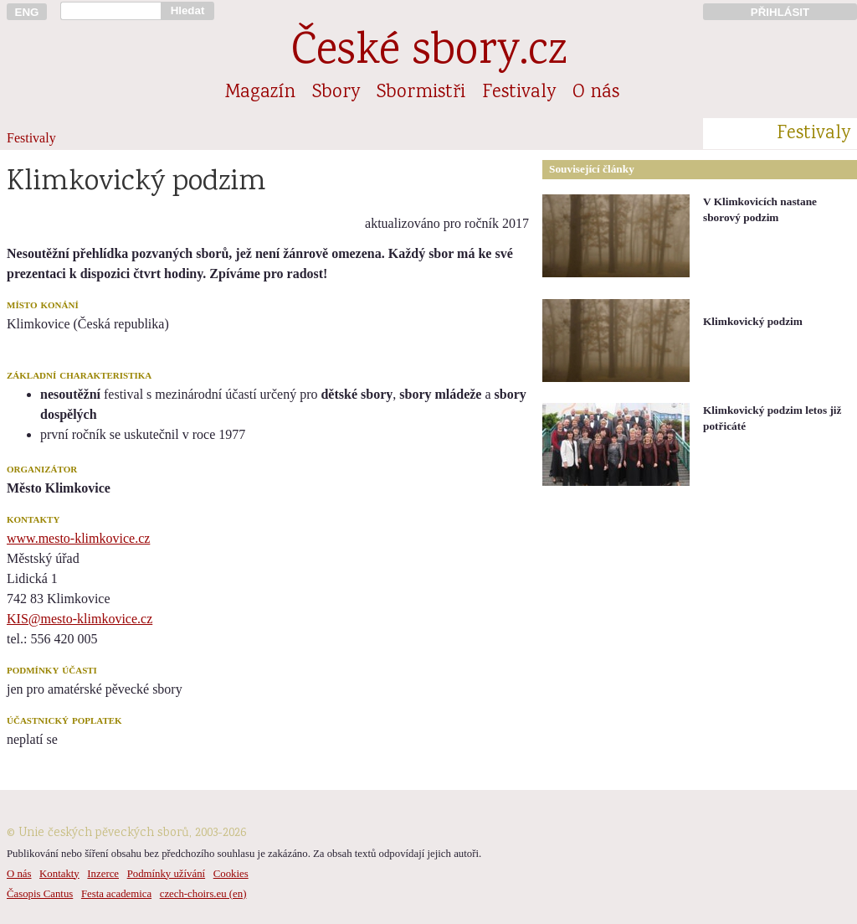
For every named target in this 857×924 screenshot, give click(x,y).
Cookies (231, 874)
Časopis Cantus (40, 894)
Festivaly (519, 93)
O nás (595, 93)
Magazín (260, 93)
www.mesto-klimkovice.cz (78, 538)
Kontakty (59, 874)
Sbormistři (421, 93)
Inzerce (103, 874)
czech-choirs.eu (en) (203, 894)
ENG (27, 12)
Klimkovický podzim (753, 321)
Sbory (336, 93)
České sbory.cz (429, 53)
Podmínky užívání (166, 874)
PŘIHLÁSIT (780, 12)
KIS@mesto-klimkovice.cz (79, 619)
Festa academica (116, 894)
